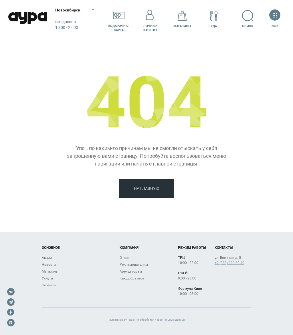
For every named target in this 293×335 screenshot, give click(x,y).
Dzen (11, 312)
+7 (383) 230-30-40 (229, 263)
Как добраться (132, 278)
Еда (214, 19)
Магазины (182, 19)
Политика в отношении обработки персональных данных (146, 319)
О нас (124, 258)
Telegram (11, 302)
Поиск (248, 19)
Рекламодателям (134, 265)
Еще (275, 19)
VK (11, 291)
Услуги (47, 278)
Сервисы (49, 285)
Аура (28, 19)
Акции (47, 258)
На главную (146, 188)
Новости (49, 265)
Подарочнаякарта (119, 19)
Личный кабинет (150, 19)
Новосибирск (69, 10)
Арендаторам (131, 271)
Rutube (11, 322)
